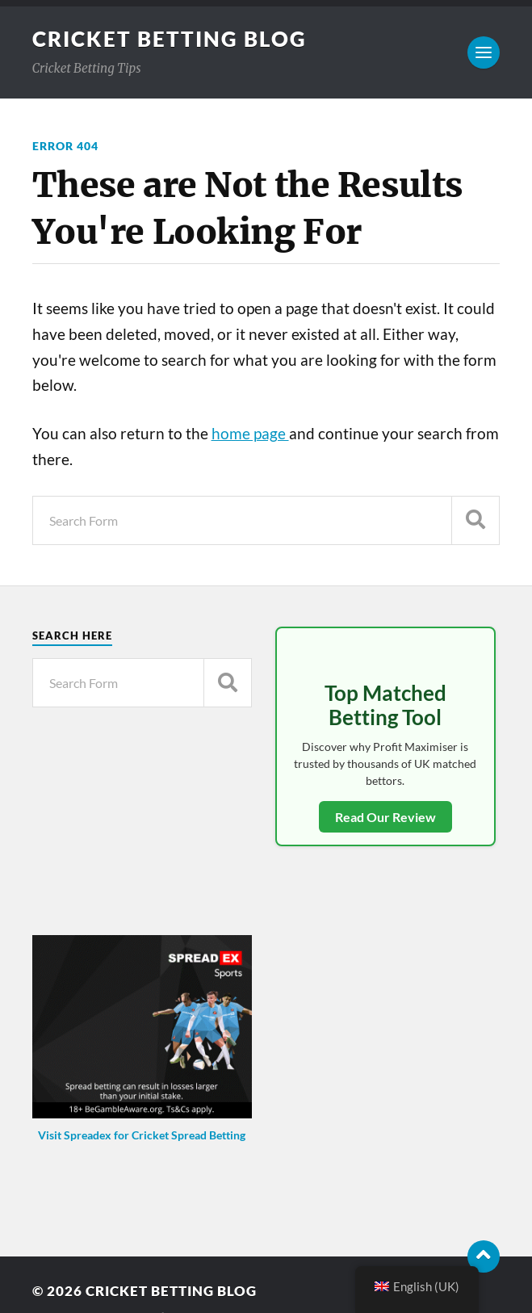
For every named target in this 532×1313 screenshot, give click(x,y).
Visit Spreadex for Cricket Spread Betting (141, 1135)
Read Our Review (385, 816)
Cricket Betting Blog (169, 39)
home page (250, 434)
